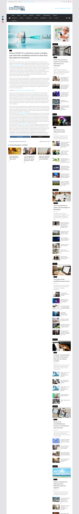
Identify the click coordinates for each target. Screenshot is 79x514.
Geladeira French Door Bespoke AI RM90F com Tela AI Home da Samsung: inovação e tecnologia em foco (65, 225)
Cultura (56, 17)
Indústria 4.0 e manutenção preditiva (65, 101)
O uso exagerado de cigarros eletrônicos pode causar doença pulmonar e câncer (29, 158)
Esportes (55, 15)
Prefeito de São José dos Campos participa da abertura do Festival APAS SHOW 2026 (65, 87)
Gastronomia (43, 17)
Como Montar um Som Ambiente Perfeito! (65, 245)
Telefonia (55, 419)
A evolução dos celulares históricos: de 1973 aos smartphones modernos (65, 440)
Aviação (21, 17)
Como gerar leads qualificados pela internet (61, 280)
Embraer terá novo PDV (45, 141)
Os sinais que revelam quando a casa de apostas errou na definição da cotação (65, 153)
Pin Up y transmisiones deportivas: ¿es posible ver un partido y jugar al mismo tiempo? (65, 183)
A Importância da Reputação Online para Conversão (65, 294)
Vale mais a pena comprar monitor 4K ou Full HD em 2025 (65, 257)
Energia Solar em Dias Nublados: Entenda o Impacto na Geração (65, 232)
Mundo (24, 15)
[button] (15, 15)
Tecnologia (14, 17)
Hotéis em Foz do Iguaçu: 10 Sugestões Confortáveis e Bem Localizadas (65, 507)
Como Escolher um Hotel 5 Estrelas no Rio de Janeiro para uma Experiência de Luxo (65, 500)
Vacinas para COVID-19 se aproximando (17, 141)
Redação (57, 67)
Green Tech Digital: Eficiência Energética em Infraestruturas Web (65, 239)
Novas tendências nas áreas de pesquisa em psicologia (65, 381)
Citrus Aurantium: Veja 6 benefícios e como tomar (14, 157)
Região (18, 15)
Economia (31, 15)
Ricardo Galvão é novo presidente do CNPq (65, 395)
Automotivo (28, 17)
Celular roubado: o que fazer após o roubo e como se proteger (65, 447)
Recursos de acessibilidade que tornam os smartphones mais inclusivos (61, 425)
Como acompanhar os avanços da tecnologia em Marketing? (61, 207)
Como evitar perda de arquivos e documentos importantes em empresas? (60, 63)
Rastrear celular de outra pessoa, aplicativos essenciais (65, 460)
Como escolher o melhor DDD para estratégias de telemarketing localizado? (65, 453)
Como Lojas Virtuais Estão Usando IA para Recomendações (64, 300)
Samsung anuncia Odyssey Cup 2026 (59, 131)
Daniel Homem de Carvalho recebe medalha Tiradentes (25, 90)
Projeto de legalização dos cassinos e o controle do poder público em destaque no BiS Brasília (65, 168)
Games (55, 127)
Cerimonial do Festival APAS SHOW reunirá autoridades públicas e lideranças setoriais (65, 94)
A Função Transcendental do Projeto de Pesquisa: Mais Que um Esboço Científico (61, 358)
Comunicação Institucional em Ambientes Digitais (64, 313)
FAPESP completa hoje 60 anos (65, 401)
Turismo (35, 17)
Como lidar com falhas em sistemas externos (65, 320)
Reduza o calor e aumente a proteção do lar (65, 251)
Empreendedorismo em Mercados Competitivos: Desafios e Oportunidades (65, 107)
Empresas (38, 15)
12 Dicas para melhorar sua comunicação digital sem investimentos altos (65, 307)
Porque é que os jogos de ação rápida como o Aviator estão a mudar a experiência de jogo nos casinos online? (65, 144)
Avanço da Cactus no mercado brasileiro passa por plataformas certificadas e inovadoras (65, 160)
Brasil (13, 15)
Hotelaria (14, 20)
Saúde (50, 17)
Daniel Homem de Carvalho (18, 64)
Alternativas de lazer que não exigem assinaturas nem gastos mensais (65, 325)
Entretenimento (46, 15)
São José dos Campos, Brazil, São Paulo (63, 8)
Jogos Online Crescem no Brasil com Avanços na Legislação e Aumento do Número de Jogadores (65, 175)
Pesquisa (55, 352)
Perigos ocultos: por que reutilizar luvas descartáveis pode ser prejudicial (65, 374)
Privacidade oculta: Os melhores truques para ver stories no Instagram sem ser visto (65, 333)
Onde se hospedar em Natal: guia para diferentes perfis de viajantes (60, 485)
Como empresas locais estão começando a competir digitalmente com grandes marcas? (65, 79)
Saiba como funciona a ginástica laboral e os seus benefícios (44, 157)
